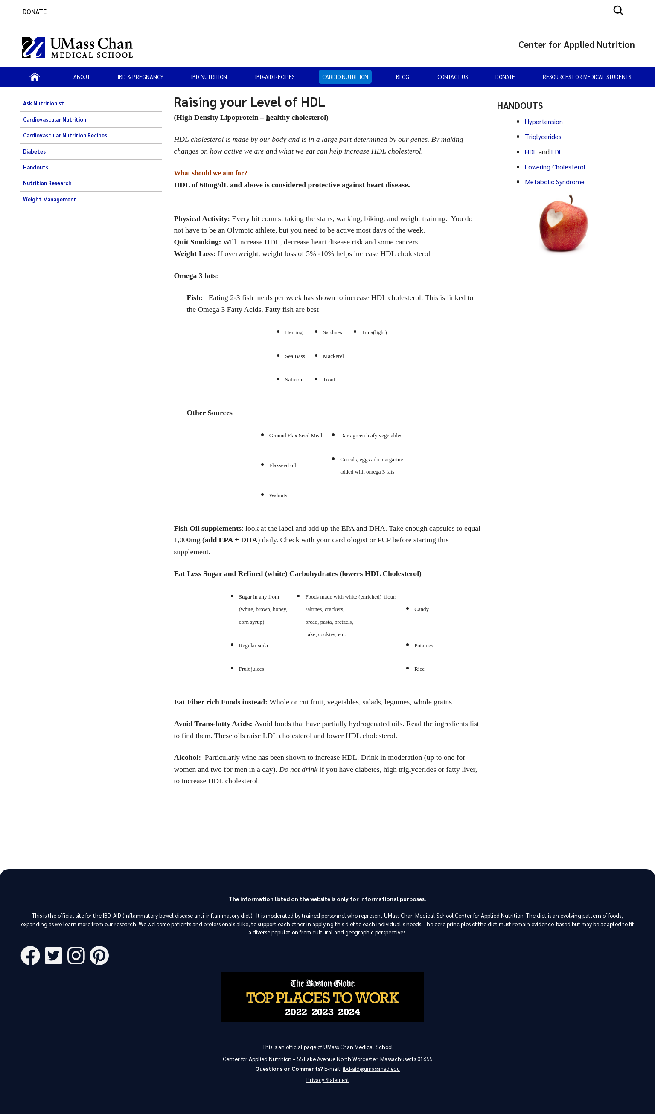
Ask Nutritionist (43, 103)
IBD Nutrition (209, 76)
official (294, 1048)
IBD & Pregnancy (140, 76)
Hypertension (545, 121)
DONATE (35, 11)
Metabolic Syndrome (556, 179)
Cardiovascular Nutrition (54, 119)
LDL (559, 150)
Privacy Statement (328, 1083)
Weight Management (49, 199)
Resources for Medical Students (587, 76)
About (81, 76)
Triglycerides (544, 135)
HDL (532, 150)
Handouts (35, 167)
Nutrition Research (47, 183)
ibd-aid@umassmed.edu (371, 1070)
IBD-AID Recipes (274, 76)
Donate (505, 76)
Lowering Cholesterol (557, 165)
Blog (402, 76)
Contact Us (452, 76)
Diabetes (34, 151)
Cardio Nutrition (345, 76)
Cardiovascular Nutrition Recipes (65, 135)
